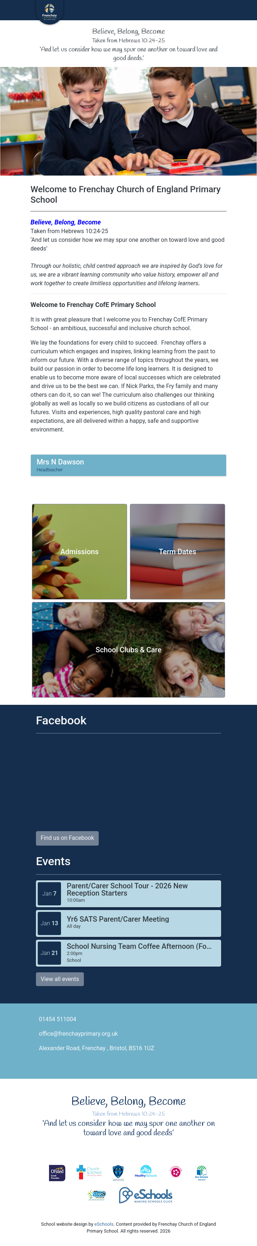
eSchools (103, 1224)
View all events (60, 979)
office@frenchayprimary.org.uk (78, 1033)
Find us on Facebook (67, 837)
